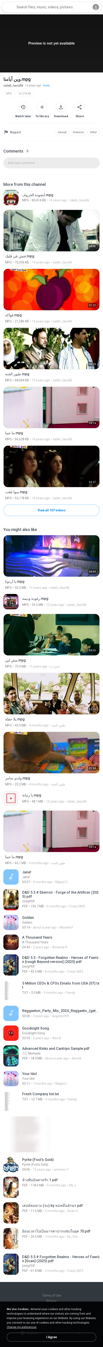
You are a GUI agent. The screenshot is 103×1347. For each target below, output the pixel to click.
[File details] (51, 197)
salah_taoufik (13, 85)
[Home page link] (8, 7)
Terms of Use (51, 1295)
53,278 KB (25, 93)
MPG (9, 93)
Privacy (51, 1301)
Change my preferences (21, 1327)
